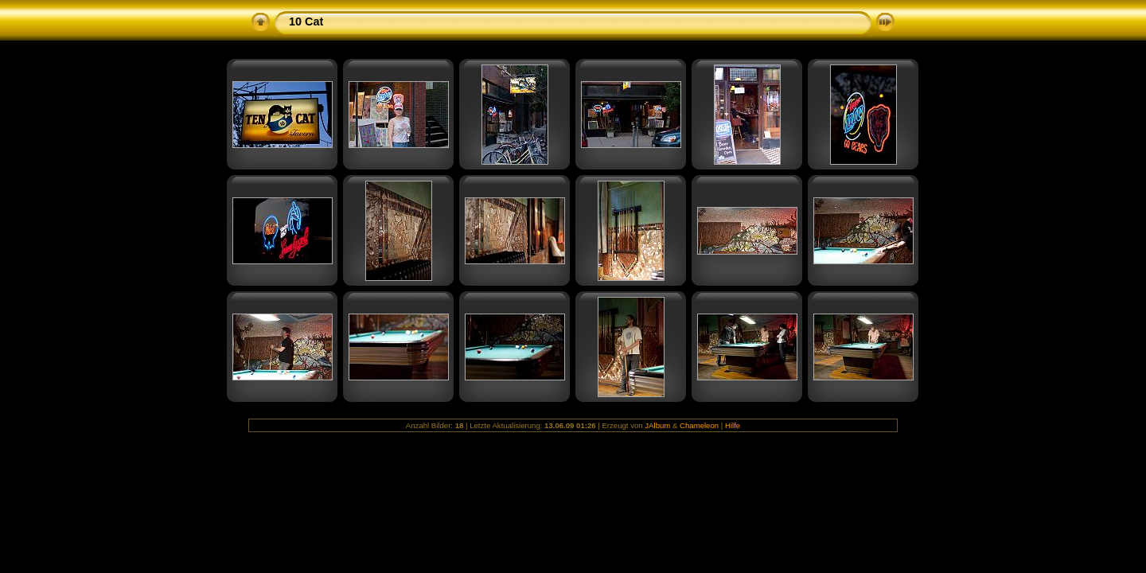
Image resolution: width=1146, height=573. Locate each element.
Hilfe (732, 425)
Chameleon (699, 425)
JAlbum (657, 425)
